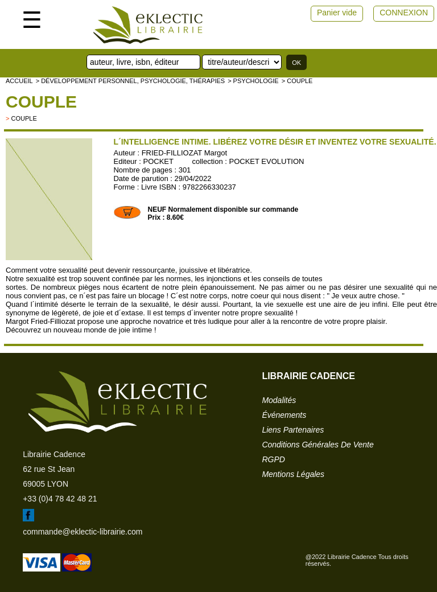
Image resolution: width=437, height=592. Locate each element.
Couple (41, 101)
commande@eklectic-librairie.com (82, 531)
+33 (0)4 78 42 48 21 (60, 498)
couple (23, 118)
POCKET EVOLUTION (266, 161)
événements (284, 415)
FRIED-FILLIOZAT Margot (185, 153)
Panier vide (337, 12)
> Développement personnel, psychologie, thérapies (130, 80)
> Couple (297, 80)
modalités (279, 400)
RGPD (273, 459)
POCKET (158, 161)
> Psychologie (253, 80)
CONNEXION (404, 12)
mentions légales (293, 474)
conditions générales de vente (317, 444)
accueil (19, 80)
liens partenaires (293, 429)
